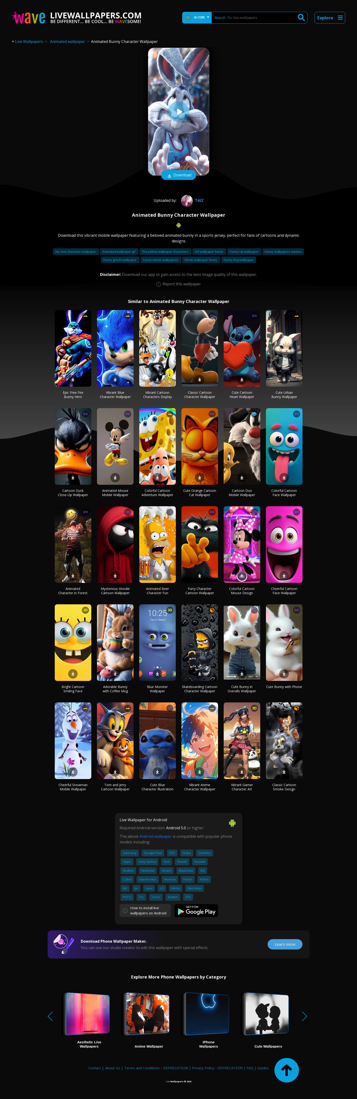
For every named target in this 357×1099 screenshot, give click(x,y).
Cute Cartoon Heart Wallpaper (242, 394)
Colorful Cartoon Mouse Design (242, 590)
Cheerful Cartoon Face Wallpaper (284, 590)
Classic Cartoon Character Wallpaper (199, 394)
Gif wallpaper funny (209, 251)
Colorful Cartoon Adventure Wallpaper (157, 492)
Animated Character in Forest (73, 590)
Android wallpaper (155, 836)
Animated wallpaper (67, 41)
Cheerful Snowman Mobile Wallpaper (73, 787)
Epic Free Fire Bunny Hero (73, 394)
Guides (263, 1068)
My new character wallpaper (76, 251)
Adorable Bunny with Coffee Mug (115, 688)
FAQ (250, 1068)
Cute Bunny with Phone (284, 686)
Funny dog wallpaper (239, 260)
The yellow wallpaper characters (165, 251)
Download (178, 175)
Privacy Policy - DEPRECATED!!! (217, 1068)
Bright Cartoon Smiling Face (73, 688)
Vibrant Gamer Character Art (242, 787)
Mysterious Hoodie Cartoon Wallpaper (115, 590)
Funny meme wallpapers (161, 260)
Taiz (192, 200)
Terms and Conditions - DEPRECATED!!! (156, 1068)
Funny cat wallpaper (244, 251)
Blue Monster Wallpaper (157, 688)
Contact (94, 1068)
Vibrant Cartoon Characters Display (157, 394)
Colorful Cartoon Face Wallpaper (284, 492)
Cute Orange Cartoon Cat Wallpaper (199, 492)
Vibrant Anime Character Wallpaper (199, 787)
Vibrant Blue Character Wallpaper (115, 394)
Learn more (285, 944)
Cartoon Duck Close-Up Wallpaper (73, 492)
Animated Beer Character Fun (157, 590)
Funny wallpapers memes (283, 251)
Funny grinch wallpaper (120, 260)
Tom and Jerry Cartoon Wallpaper (115, 787)
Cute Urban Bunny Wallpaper (284, 394)
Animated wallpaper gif (119, 251)
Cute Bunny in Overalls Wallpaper (242, 688)
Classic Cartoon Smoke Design (284, 787)
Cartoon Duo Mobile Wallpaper (242, 492)
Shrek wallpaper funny (201, 260)
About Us (112, 1068)
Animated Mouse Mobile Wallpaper (115, 492)
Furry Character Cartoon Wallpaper (199, 590)
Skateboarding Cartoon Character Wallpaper (199, 688)
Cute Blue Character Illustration (157, 787)
